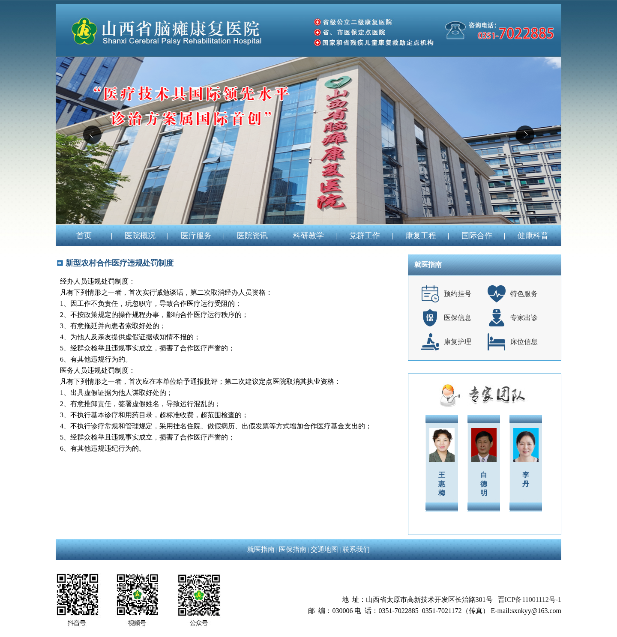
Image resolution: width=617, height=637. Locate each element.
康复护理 (457, 341)
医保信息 (457, 317)
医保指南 (292, 549)
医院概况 (140, 235)
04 (308, 140)
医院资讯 (252, 235)
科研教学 (308, 235)
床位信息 (524, 341)
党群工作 (364, 235)
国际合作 (476, 235)
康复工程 (420, 235)
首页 (84, 235)
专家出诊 (524, 317)
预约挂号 (457, 293)
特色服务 (524, 293)
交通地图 (324, 549)
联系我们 (356, 549)
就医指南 (261, 549)
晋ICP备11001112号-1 (529, 599)
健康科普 (533, 235)
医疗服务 (196, 235)
